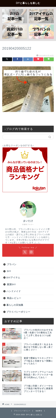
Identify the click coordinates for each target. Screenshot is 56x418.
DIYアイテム (13, 277)
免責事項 (39, 411)
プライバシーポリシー (18, 312)
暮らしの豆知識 (14, 305)
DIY (9, 271)
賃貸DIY (11, 284)
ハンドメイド (13, 291)
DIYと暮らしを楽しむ (28, 2)
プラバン (11, 264)
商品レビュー (14, 298)
